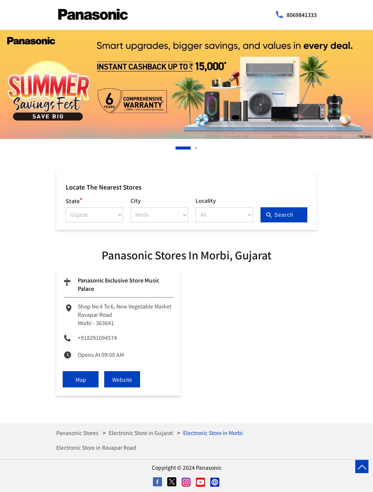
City (136, 200)
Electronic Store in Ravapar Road (96, 447)
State (74, 200)
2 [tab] (196, 148)
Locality (206, 200)
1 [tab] (177, 148)
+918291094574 (97, 337)
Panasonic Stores (78, 432)
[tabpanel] (186, 84)
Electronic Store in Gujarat (141, 432)
